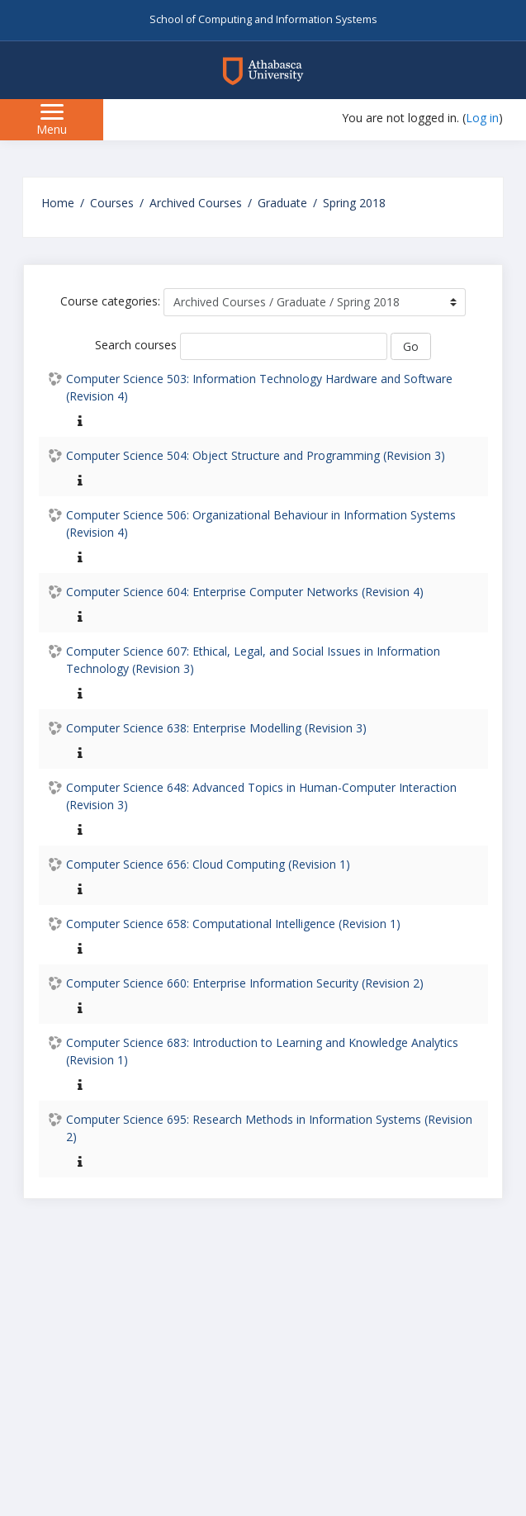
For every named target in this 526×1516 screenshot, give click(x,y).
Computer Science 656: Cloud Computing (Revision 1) (208, 864)
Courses (112, 203)
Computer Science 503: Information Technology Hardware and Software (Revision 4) (259, 387)
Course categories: (110, 301)
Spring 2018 (354, 203)
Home (57, 203)
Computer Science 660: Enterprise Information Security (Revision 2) (245, 983)
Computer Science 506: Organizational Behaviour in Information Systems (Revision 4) (261, 523)
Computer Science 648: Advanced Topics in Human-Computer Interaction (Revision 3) (261, 795)
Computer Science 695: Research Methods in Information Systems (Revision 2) (269, 1127)
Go (411, 346)
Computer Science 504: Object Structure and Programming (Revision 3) (255, 455)
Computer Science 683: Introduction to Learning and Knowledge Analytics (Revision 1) (262, 1051)
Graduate (282, 203)
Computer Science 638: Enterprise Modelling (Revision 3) (216, 728)
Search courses (136, 345)
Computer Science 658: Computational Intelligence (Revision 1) (233, 923)
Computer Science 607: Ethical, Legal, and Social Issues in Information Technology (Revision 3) (253, 659)
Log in (482, 118)
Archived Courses (195, 203)
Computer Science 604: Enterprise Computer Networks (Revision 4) (245, 591)
